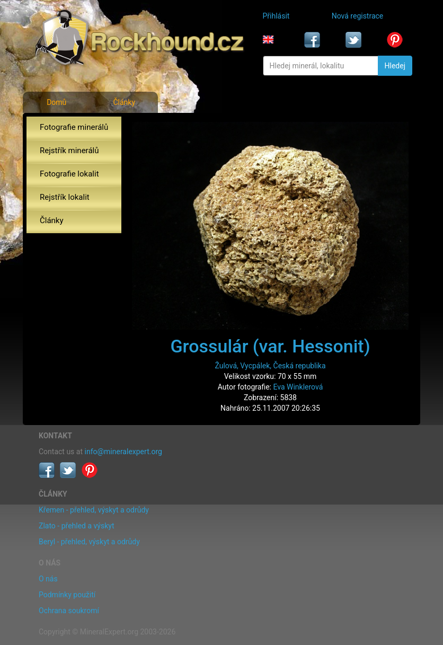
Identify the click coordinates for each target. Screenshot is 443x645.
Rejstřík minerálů (69, 150)
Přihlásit (276, 16)
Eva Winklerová (298, 387)
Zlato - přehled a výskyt (76, 526)
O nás (48, 579)
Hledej (395, 65)
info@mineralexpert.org (123, 451)
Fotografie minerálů (74, 127)
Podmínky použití (67, 594)
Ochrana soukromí (69, 610)
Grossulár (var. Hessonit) (270, 346)
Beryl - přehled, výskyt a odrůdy (89, 541)
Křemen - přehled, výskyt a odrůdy (94, 510)
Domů (56, 102)
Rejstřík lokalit (65, 197)
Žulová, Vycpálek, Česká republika (270, 365)
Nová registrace (358, 16)
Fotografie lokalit (69, 174)
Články (124, 102)
